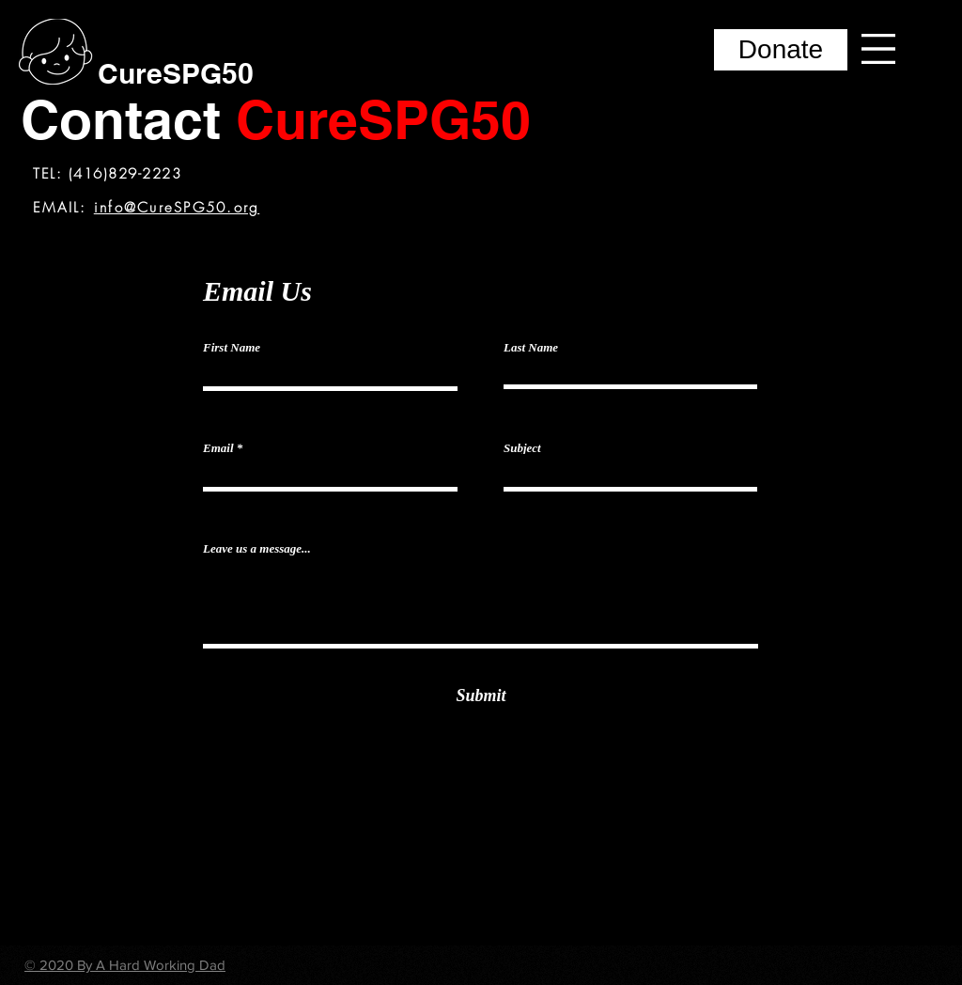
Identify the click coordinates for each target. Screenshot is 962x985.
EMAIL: (63, 207)
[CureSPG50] (176, 73)
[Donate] (780, 49)
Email (218, 448)
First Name (231, 347)
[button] (878, 49)
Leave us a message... (257, 548)
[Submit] (481, 696)
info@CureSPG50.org (177, 207)
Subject (522, 448)
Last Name (531, 347)
